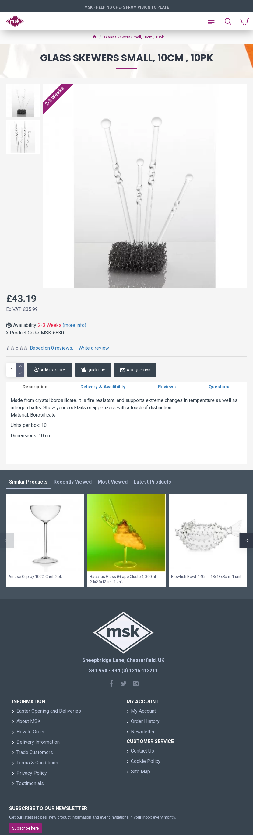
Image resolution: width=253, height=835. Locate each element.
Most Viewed (113, 484)
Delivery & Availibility (102, 388)
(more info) (74, 325)
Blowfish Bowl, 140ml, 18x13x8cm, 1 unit (206, 579)
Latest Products (152, 484)
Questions (219, 388)
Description (35, 388)
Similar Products (28, 484)
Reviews (167, 388)
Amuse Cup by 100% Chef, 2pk (35, 579)
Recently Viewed (73, 484)
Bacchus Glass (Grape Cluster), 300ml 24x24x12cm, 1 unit (123, 581)
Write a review (94, 348)
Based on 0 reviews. (51, 348)
